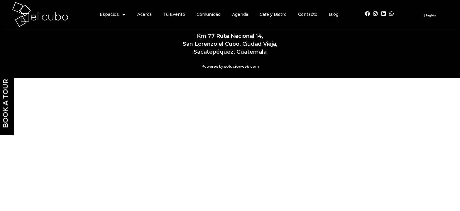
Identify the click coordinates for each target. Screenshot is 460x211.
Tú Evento (174, 14)
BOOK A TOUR (6, 103)
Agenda (240, 14)
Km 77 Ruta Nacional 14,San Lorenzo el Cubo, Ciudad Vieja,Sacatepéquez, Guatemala (230, 44)
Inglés (431, 15)
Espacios (113, 14)
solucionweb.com (241, 66)
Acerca (144, 14)
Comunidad (209, 14)
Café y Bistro (273, 14)
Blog (334, 14)
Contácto (307, 14)
